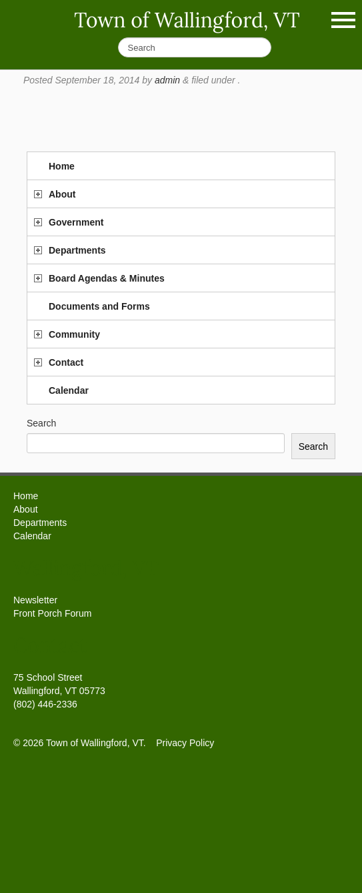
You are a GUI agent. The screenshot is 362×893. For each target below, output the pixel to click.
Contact (66, 362)
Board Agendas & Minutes (107, 278)
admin (167, 80)
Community (74, 334)
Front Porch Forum (52, 613)
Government (76, 222)
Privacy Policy (185, 742)
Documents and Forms (99, 306)
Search (41, 423)
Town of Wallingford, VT (187, 20)
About (62, 194)
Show (343, 20)
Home (62, 166)
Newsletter (35, 600)
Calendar (69, 390)
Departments (77, 250)
